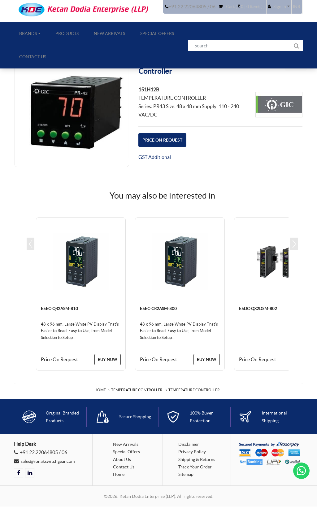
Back (291, 64)
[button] (273, 10)
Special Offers (129, 36)
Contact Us (167, 36)
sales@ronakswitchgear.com (50, 462)
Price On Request (166, 140)
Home (100, 392)
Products (56, 36)
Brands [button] (23, 36)
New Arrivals (90, 36)
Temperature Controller (137, 392)
